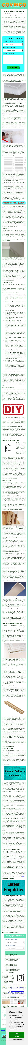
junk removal (13, 996)
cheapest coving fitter (17, 171)
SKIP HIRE (10, 992)
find (7, 851)
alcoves (21, 814)
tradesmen (17, 997)
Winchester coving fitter (20, 107)
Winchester (4, 207)
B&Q (17, 194)
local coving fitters (20, 475)
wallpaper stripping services (17, 993)
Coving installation (7, 206)
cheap (16, 176)
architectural (23, 834)
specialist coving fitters (18, 147)
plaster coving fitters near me (16, 910)
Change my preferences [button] (16, 1039)
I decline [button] (17, 1036)
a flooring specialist (17, 991)
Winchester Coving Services (10, 932)
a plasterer (23, 994)
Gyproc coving (18, 603)
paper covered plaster (15, 81)
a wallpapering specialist (16, 988)
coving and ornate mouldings (13, 22)
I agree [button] (16, 1033)
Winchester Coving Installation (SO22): (11, 17)
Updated (3, 1030)
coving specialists (21, 216)
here (23, 876)
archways (9, 797)
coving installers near (20, 896)
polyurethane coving (7, 473)
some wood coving (6, 904)
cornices (17, 127)
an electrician (20, 986)
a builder (23, 992)
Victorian (14, 102)
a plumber (10, 994)
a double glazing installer (16, 987)
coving (9, 23)
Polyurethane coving (21, 287)
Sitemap (3, 1028)
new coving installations (18, 117)
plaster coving (22, 371)
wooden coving (5, 689)
